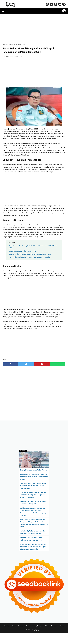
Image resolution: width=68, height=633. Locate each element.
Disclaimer (46, 626)
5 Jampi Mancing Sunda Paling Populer (33, 470)
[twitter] (26, 363)
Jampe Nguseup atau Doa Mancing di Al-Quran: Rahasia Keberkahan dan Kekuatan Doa (33, 485)
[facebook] (10, 363)
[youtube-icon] (59, 3)
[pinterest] (42, 363)
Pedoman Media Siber (24, 626)
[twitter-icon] (51, 3)
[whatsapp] (57, 363)
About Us (7, 626)
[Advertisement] (34, 27)
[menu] (4, 10)
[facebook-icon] (47, 3)
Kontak (14, 626)
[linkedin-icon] (63, 3)
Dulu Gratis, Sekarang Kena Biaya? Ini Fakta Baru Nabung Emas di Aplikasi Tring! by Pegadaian (33, 494)
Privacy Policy (37, 626)
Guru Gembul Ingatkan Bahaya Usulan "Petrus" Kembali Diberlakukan (29, 256)
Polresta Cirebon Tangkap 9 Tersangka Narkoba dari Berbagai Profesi (30, 253)
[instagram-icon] (55, 3)
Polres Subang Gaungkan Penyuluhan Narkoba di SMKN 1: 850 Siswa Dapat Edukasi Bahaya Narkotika (33, 546)
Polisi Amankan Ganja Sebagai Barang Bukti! (22, 250)
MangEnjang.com (37, 630)
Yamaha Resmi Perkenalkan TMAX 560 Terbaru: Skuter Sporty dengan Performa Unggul (34, 476)
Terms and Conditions (57, 626)
